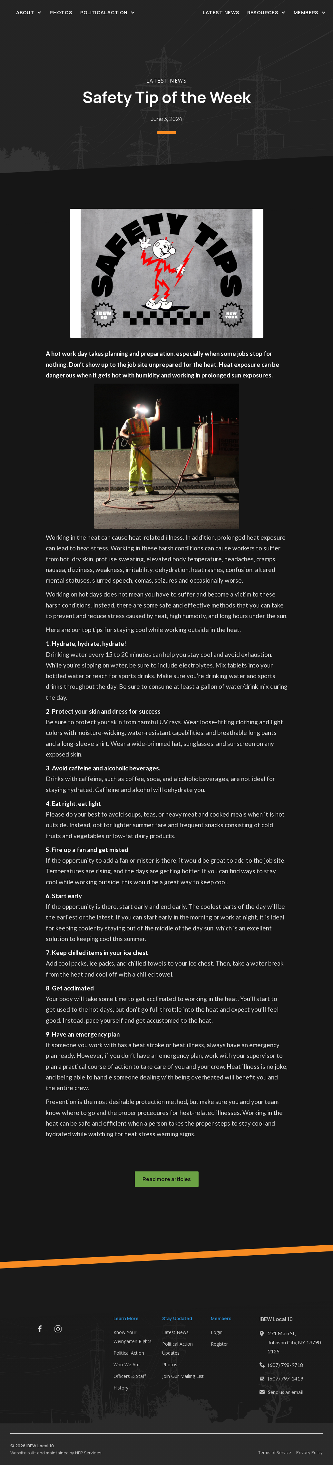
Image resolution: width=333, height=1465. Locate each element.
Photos (61, 12)
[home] (166, 12)
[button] (29, 12)
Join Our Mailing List (183, 1376)
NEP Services (88, 1453)
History (120, 1388)
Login (216, 1332)
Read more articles (166, 1179)
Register (219, 1344)
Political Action (128, 1353)
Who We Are (126, 1364)
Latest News (221, 12)
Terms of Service (274, 1452)
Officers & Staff (129, 1376)
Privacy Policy (309, 1452)
